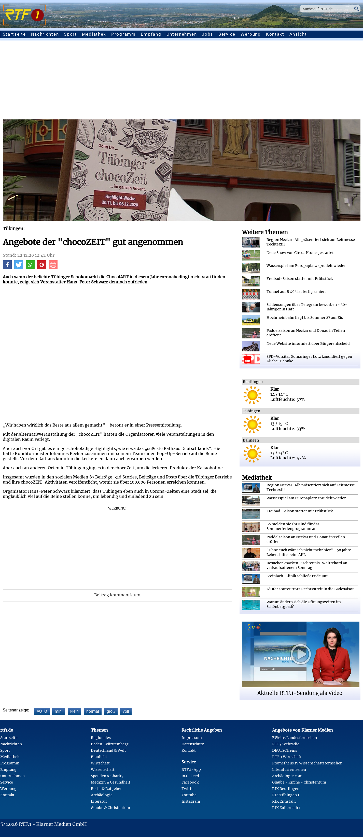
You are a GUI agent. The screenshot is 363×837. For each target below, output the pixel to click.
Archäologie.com (287, 776)
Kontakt (275, 34)
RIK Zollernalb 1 (286, 807)
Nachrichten (45, 34)
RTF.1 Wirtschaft (287, 756)
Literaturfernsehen (289, 769)
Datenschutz (192, 744)
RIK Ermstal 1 (284, 801)
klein (74, 711)
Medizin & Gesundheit (110, 782)
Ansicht (298, 34)
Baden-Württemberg (110, 744)
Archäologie (102, 795)
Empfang (151, 34)
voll (126, 711)
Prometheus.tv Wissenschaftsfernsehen (307, 763)
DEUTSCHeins (284, 750)
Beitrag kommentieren (117, 594)
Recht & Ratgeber (106, 788)
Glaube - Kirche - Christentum (299, 782)
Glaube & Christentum (110, 807)
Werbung (251, 34)
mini (59, 711)
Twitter (188, 788)
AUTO (42, 711)
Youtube (189, 795)
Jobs (207, 34)
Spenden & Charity (107, 776)
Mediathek (94, 34)
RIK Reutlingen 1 (287, 788)
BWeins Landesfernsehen (294, 737)
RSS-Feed (190, 776)
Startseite (14, 34)
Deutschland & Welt (108, 750)
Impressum (191, 737)
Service (226, 34)
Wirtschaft (100, 763)
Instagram (190, 801)
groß (111, 711)
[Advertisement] (181, 81)
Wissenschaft (103, 769)
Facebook (190, 782)
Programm (123, 34)
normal (92, 711)
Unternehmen (181, 34)
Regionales (101, 737)
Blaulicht (99, 756)
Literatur (99, 801)
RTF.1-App (191, 769)
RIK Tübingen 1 (285, 795)
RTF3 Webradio (286, 744)
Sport (70, 34)
